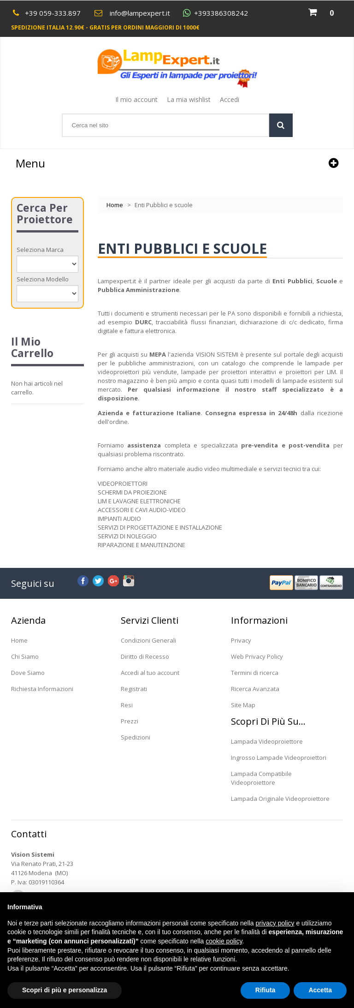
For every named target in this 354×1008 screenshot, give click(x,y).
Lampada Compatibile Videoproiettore (261, 778)
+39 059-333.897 (53, 13)
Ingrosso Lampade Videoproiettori (278, 757)
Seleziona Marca (40, 249)
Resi (127, 705)
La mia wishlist (189, 99)
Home (114, 205)
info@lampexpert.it (140, 13)
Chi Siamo (25, 656)
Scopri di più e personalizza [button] (64, 990)
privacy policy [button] (275, 923)
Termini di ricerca (254, 672)
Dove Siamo (28, 672)
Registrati (134, 689)
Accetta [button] (320, 990)
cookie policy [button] (224, 941)
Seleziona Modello (43, 279)
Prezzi (129, 721)
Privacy (241, 640)
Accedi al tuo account (150, 672)
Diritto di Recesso (145, 656)
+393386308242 (221, 13)
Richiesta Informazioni (42, 689)
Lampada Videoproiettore (267, 741)
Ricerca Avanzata (255, 689)
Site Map (243, 705)
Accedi (229, 99)
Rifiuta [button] (265, 990)
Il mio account (136, 99)
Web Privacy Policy (257, 656)
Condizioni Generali (148, 640)
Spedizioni (135, 737)
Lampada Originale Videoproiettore (280, 798)
